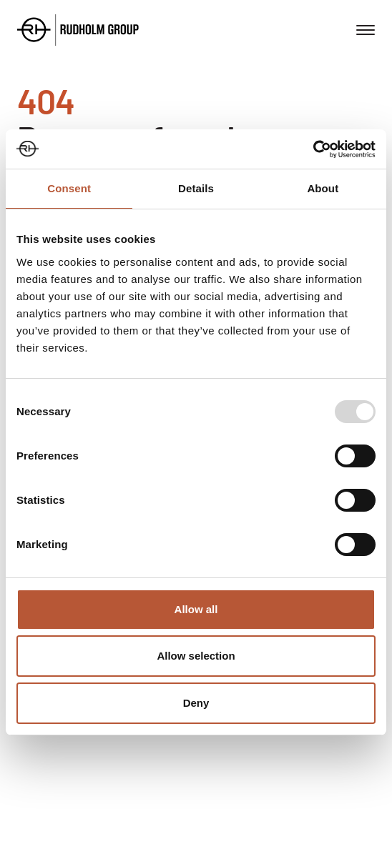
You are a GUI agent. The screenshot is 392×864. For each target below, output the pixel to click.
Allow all (196, 609)
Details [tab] (196, 188)
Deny (196, 703)
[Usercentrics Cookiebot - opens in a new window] (313, 149)
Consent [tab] (69, 188)
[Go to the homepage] (78, 30)
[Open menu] (365, 30)
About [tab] (322, 188)
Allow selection (196, 656)
